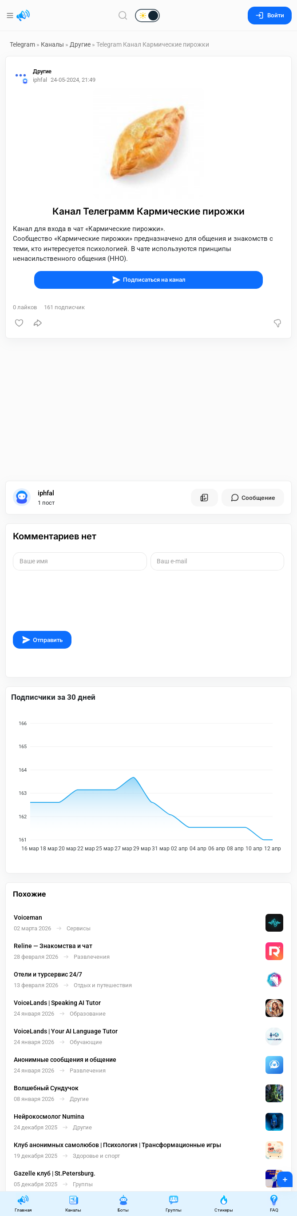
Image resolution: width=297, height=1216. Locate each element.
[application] (148, 783)
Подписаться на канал (149, 279)
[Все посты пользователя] (204, 497)
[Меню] (10, 15)
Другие (80, 44)
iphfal (46, 493)
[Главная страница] (23, 15)
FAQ (274, 1203)
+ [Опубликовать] (279, 1176)
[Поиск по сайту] (123, 15)
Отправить (42, 639)
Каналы (52, 44)
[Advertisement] (148, 409)
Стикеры (223, 1203)
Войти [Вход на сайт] (269, 15)
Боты (123, 1203)
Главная (23, 1203)
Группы (173, 1203)
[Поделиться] (38, 323)
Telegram (22, 44)
